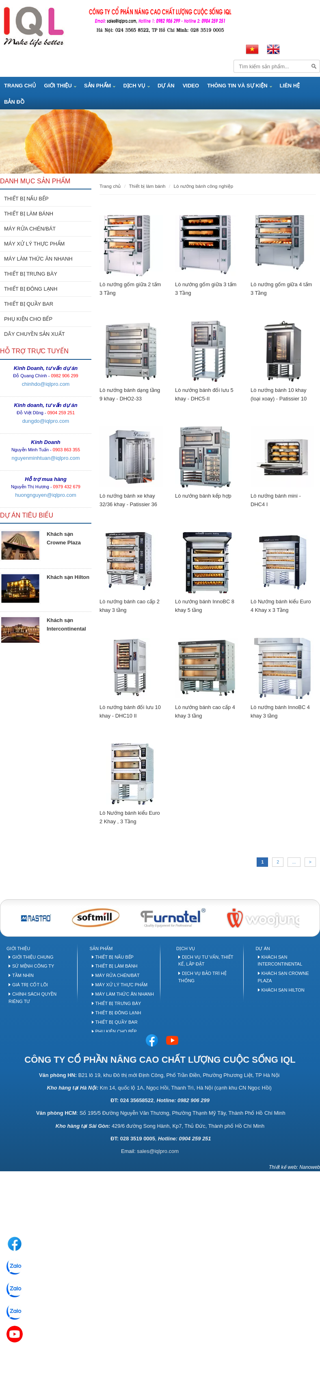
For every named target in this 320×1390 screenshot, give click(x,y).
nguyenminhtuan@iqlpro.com (46, 458)
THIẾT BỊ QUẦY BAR (28, 304)
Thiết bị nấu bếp (114, 957)
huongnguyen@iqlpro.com (45, 495)
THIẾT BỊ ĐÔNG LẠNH (30, 289)
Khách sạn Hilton (68, 577)
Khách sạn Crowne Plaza (283, 977)
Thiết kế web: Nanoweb (294, 1167)
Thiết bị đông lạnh (118, 1012)
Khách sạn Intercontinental (280, 961)
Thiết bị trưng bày (118, 1003)
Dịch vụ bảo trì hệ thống (202, 977)
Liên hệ (290, 86)
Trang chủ (110, 186)
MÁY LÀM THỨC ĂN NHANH (38, 259)
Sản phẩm (97, 86)
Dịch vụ (134, 86)
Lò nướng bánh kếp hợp (203, 496)
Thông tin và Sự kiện (237, 86)
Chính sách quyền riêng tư (32, 998)
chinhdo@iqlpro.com (46, 384)
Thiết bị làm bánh (116, 966)
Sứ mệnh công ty (33, 966)
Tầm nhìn (23, 975)
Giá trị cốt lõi (30, 984)
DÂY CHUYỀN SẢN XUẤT (34, 334)
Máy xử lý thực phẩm (121, 984)
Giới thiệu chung (33, 957)
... (294, 861)
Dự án (166, 86)
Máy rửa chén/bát (117, 975)
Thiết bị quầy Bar (116, 1022)
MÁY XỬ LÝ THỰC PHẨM (34, 244)
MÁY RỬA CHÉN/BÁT (30, 229)
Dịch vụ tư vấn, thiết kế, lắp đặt (205, 961)
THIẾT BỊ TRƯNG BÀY (30, 274)
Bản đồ (14, 102)
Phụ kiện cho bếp (116, 1031)
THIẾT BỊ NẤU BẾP (26, 199)
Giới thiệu (58, 86)
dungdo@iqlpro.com (45, 421)
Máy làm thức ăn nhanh (124, 994)
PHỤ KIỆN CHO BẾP (28, 319)
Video (191, 86)
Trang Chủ (20, 86)
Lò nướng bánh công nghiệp (204, 186)
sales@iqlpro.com (158, 1151)
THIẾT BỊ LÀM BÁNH (28, 214)
